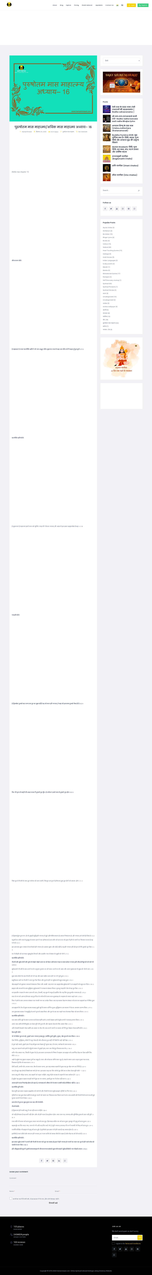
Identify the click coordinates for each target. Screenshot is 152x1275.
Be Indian (106, 234)
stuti (104, 293)
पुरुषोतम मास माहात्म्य (68, 132)
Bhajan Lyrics (107, 237)
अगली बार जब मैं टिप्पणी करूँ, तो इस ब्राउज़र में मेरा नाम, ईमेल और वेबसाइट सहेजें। (36, 1199)
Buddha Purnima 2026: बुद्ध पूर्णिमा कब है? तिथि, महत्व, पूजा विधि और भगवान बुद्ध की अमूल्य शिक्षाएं (125, 139)
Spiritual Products (109, 287)
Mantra (105, 270)
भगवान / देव (106, 329)
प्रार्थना (104, 326)
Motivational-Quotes (110, 273)
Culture (105, 244)
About (54, 5)
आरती (104, 310)
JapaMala (98, 5)
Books (105, 241)
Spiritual (106, 283)
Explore (68, 5)
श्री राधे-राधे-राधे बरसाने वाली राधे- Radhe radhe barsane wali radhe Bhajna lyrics (125, 118)
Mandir (105, 267)
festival (105, 247)
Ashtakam (106, 231)
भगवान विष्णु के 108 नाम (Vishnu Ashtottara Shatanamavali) (122, 128)
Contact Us (109, 5)
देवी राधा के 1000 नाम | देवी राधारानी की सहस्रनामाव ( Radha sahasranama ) (123, 109)
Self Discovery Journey (111, 280)
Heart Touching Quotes (111, 250)
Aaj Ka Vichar (107, 227)
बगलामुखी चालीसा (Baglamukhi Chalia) (122, 157)
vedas (105, 303)
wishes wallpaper (109, 306)
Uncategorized (108, 297)
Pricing (75, 5)
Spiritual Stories (108, 290)
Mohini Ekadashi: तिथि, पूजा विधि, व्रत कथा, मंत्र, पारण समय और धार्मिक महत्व (125, 149)
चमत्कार (105, 313)
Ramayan (106, 277)
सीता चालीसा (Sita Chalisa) (124, 175)
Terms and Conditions (133, 1243)
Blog (61, 5)
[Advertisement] (76, 27)
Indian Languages (109, 260)
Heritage (106, 254)
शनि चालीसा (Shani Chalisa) (125, 165)
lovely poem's (107, 264)
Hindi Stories (107, 257)
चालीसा (105, 316)
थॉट (104, 320)
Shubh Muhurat (86, 5)
